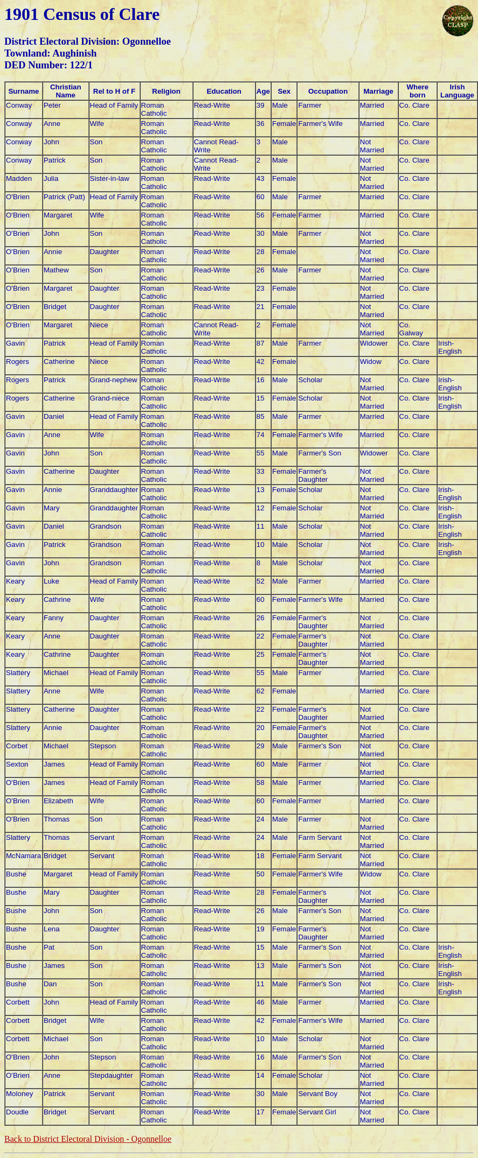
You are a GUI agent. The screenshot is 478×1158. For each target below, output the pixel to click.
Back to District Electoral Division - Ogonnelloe (87, 1138)
